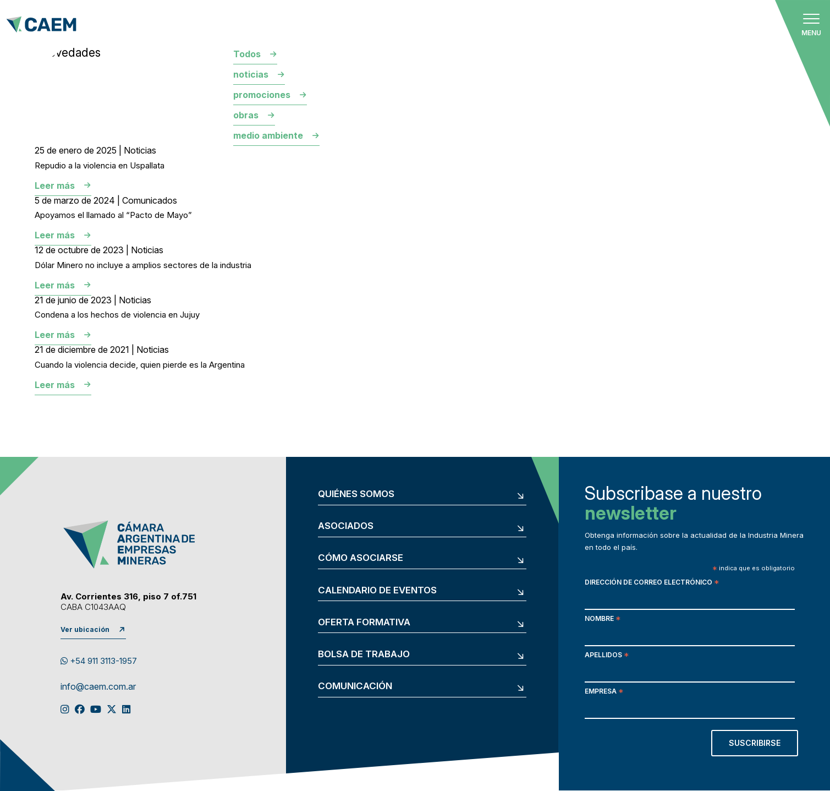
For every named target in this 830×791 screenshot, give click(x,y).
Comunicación (355, 686)
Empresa (604, 692)
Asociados (345, 526)
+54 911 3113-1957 (99, 661)
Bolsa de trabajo (364, 654)
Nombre (602, 619)
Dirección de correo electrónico (652, 583)
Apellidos (607, 656)
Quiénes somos (356, 494)
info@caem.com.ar (98, 687)
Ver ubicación (85, 629)
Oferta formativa (364, 622)
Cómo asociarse (360, 558)
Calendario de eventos (377, 590)
